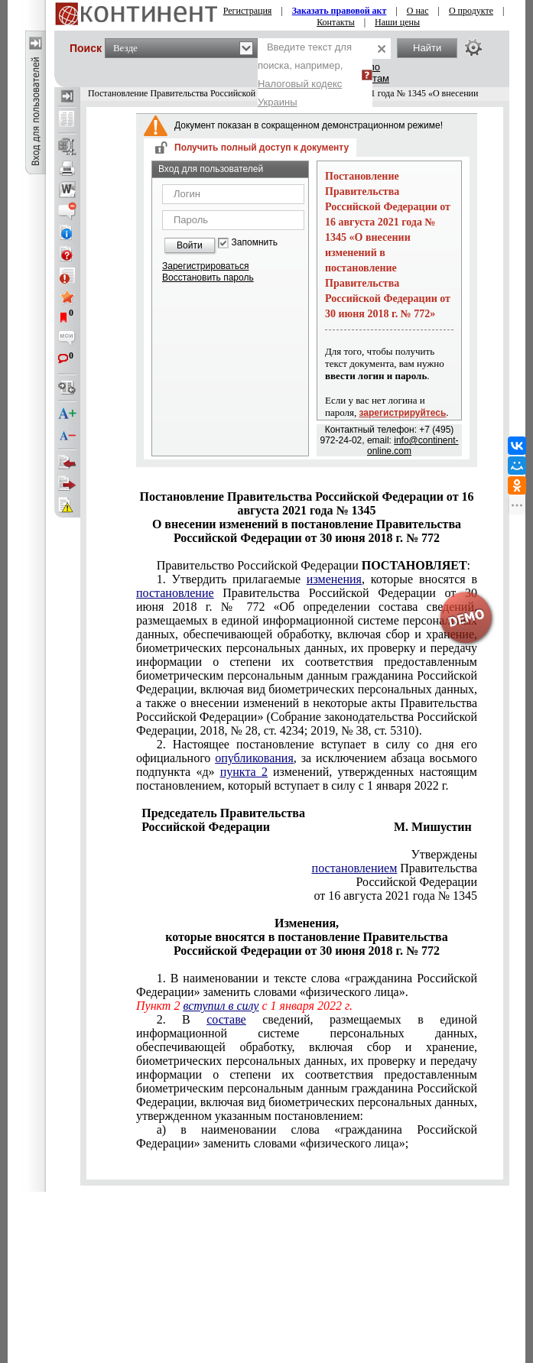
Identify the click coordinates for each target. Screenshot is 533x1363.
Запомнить (255, 243)
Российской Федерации (416, 881)
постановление (175, 592)
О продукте (471, 10)
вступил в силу (220, 1005)
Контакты (336, 22)
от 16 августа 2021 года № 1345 (395, 895)
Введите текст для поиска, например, (305, 74)
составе (225, 1019)
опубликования (254, 757)
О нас (418, 10)
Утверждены (444, 854)
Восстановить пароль (208, 277)
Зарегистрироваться (205, 266)
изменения (334, 579)
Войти (190, 245)
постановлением (355, 868)
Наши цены (397, 22)
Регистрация (247, 10)
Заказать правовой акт (339, 10)
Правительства (394, 868)
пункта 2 (244, 771)
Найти (427, 48)
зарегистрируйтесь (403, 412)
